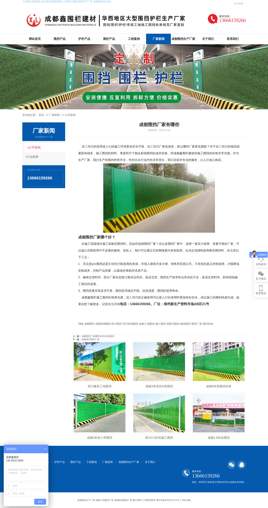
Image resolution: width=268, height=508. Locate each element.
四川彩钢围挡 (130, 323)
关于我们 (208, 38)
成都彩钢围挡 (103, 323)
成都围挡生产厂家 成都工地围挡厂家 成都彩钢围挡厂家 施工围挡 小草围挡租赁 (116, 500)
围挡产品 (60, 38)
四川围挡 (116, 323)
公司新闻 (70, 114)
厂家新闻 (159, 38)
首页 (41, 114)
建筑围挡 (185, 323)
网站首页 (35, 38)
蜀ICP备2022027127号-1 (168, 500)
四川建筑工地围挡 (99, 386)
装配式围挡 (173, 323)
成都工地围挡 (147, 323)
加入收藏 (238, 3)
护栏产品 (84, 38)
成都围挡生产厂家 (183, 38)
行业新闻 (34, 156)
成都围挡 (89, 323)
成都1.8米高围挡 (219, 437)
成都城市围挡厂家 (90, 339)
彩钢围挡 (114, 263)
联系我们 (233, 38)
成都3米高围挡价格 (219, 386)
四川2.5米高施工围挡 (159, 437)
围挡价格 (208, 323)
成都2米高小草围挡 (99, 437)
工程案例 (134, 38)
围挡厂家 (197, 323)
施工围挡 (88, 146)
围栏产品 (109, 38)
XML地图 (186, 500)
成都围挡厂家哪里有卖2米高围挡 (98, 336)
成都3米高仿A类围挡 (159, 386)
